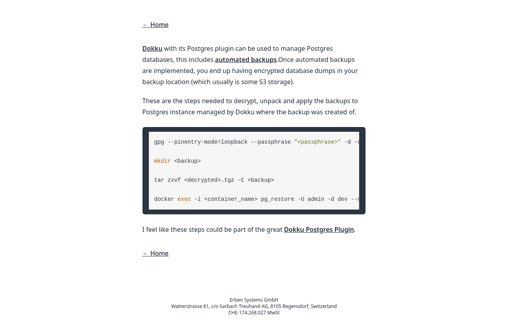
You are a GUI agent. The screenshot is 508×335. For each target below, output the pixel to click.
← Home (155, 24)
